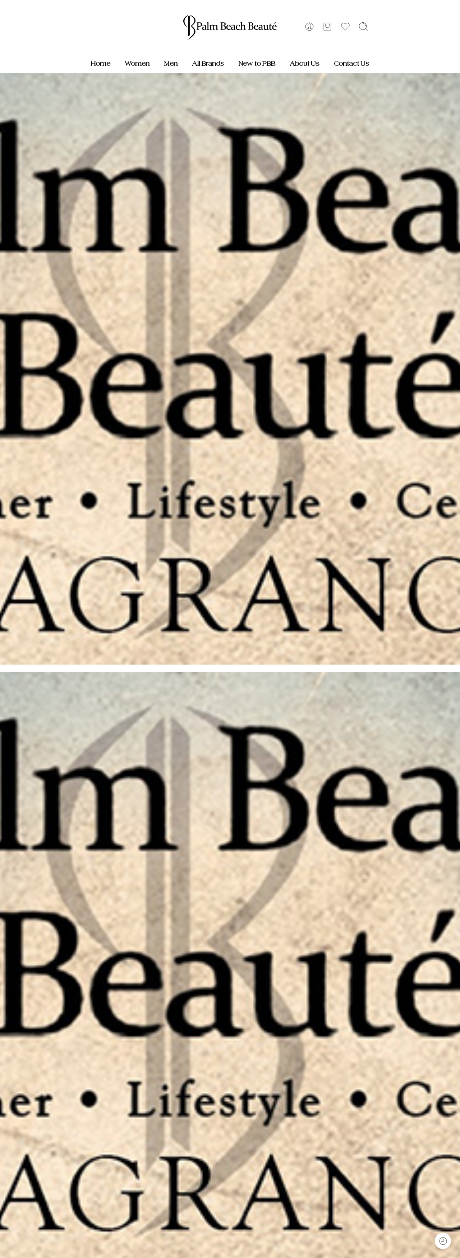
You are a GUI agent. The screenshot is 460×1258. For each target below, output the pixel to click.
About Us (304, 63)
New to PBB (256, 63)
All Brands (208, 63)
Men (171, 63)
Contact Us (351, 63)
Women (137, 63)
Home (100, 63)
